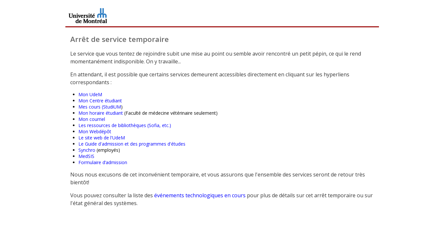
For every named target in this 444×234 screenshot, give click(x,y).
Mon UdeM (90, 94)
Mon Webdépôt (94, 131)
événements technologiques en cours (200, 195)
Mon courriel (91, 119)
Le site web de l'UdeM (101, 138)
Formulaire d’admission (102, 162)
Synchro (86, 150)
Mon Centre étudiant (100, 101)
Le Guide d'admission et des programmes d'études (131, 144)
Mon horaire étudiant (100, 113)
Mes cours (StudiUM (99, 107)
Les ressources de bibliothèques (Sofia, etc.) (124, 125)
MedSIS (86, 156)
